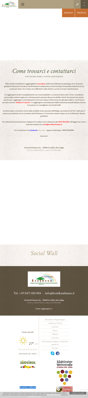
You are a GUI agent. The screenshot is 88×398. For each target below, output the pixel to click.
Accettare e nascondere (78, 393)
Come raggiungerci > (44, 308)
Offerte (55, 334)
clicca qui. (42, 130)
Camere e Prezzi (55, 323)
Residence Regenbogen (55, 319)
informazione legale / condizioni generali (55, 342)
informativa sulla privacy (54, 395)
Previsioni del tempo (28, 354)
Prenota (81, 13)
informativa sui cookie (34, 396)
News (55, 330)
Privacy (55, 348)
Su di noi (55, 327)
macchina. (41, 84)
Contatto (55, 338)
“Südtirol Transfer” (23, 102)
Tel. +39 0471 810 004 (27, 293)
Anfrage (68, 13)
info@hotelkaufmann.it (52, 124)
